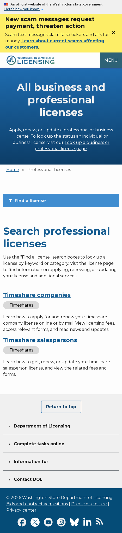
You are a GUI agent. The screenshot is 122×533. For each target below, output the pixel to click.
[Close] (114, 34)
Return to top (61, 406)
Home (12, 169)
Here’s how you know (22, 9)
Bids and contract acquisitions (37, 503)
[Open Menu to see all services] (111, 60)
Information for (27, 461)
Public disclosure (89, 503)
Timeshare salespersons (40, 340)
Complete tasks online (35, 443)
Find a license (27, 200)
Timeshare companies (37, 294)
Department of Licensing (38, 425)
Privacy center (21, 510)
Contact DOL (24, 479)
